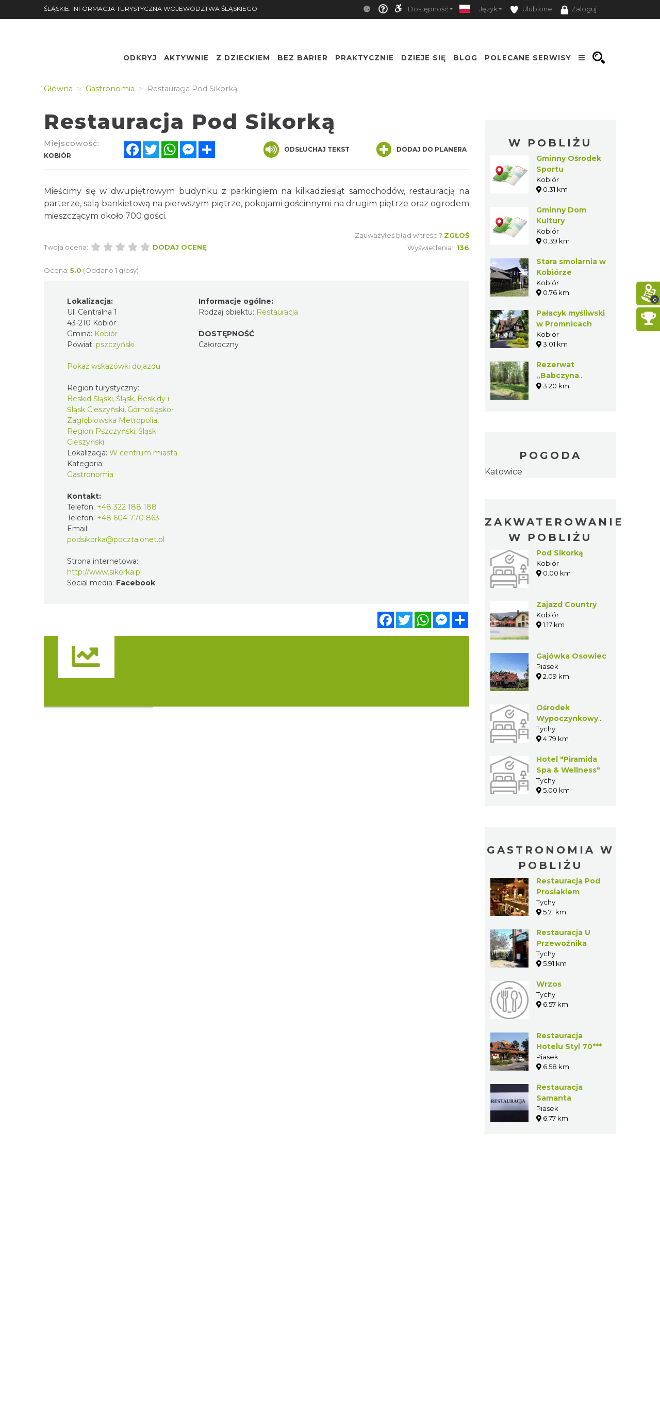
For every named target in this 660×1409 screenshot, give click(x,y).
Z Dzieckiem (243, 58)
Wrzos (549, 984)
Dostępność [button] (428, 9)
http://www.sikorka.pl (104, 572)
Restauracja (277, 312)
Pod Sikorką (559, 553)
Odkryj (140, 58)
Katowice (503, 472)
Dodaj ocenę (180, 247)
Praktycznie (364, 58)
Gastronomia (90, 474)
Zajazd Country (566, 604)
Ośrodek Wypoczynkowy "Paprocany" (567, 718)
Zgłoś (456, 235)
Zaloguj (578, 9)
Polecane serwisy (528, 58)
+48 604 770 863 (128, 517)
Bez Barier (302, 58)
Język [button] (488, 9)
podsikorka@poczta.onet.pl (115, 539)
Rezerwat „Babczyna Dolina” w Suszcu (570, 375)
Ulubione (531, 9)
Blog (465, 58)
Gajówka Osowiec (571, 656)
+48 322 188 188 (127, 507)
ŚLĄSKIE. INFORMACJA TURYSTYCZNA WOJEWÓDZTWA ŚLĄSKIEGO (150, 8)
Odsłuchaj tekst (306, 149)
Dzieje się (423, 58)
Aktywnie (186, 58)
